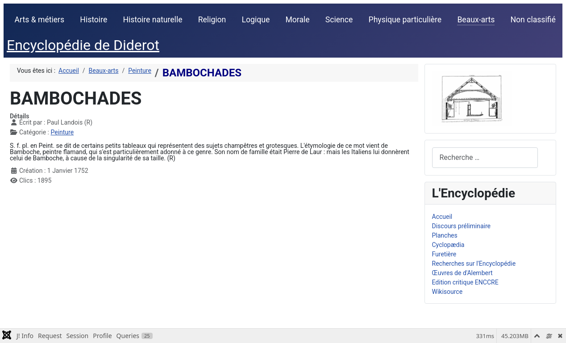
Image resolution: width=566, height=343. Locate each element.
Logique (256, 19)
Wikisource (447, 291)
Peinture (62, 132)
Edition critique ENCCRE (465, 282)
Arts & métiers (40, 19)
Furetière (444, 254)
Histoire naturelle (152, 19)
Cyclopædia (448, 244)
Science (339, 19)
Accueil (442, 216)
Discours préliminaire (461, 226)
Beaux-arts (476, 19)
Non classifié (533, 19)
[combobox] (485, 157)
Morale (297, 19)
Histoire (93, 19)
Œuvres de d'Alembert (462, 272)
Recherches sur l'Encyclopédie (474, 263)
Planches (445, 235)
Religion (212, 19)
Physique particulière (405, 19)
